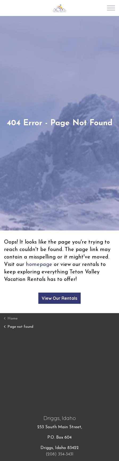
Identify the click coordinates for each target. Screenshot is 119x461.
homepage (39, 264)
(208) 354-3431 (59, 454)
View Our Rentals (59, 298)
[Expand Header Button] (111, 8)
